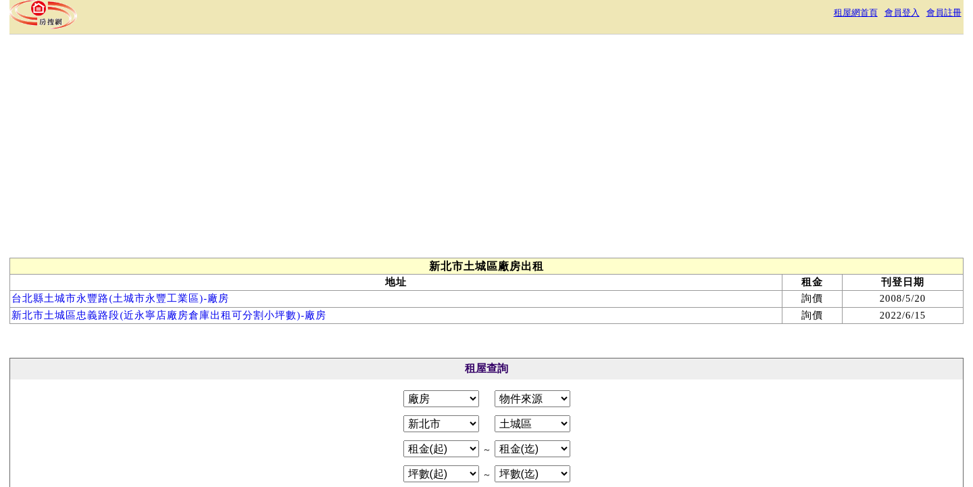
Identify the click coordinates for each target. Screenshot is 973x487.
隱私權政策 (462, 421)
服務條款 (402, 421)
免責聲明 (521, 421)
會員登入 (739, 16)
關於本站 (348, 421)
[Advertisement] (562, 174)
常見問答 (575, 421)
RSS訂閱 (628, 421)
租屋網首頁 (684, 16)
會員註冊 (789, 16)
